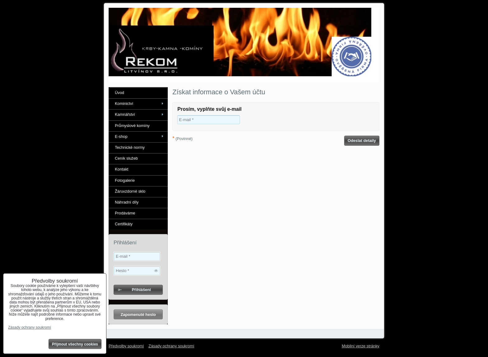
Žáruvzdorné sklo (130, 191)
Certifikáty (124, 224)
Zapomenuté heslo (138, 314)
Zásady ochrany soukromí (171, 346)
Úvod (119, 92)
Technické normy (130, 147)
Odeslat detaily (362, 140)
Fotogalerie (125, 180)
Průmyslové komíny (132, 125)
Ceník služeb (126, 158)
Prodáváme (125, 213)
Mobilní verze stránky (360, 346)
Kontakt (121, 169)
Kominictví (124, 103)
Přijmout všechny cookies (75, 344)
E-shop (121, 136)
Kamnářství (125, 114)
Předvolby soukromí (126, 346)
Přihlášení (141, 289)
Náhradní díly (126, 202)
